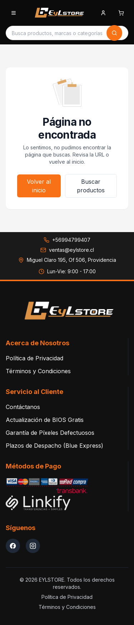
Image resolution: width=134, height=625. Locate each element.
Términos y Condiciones (38, 371)
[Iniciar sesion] (103, 13)
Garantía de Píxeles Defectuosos (50, 432)
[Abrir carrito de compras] (121, 13)
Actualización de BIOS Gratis (45, 419)
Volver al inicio (39, 186)
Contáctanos (23, 406)
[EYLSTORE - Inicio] (58, 12)
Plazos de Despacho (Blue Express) (54, 445)
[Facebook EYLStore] (13, 546)
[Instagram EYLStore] (33, 546)
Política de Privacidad (34, 358)
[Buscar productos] (57, 33)
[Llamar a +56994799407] (67, 240)
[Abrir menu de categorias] (13, 13)
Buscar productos (91, 186)
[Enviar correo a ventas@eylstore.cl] (67, 250)
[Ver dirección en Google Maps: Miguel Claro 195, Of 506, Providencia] (67, 260)
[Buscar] (114, 33)
